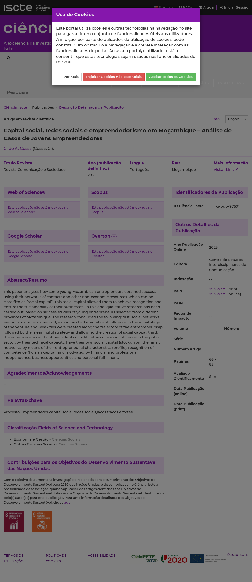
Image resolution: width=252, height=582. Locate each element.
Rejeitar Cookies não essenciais (114, 77)
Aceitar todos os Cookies (171, 77)
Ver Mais (71, 77)
